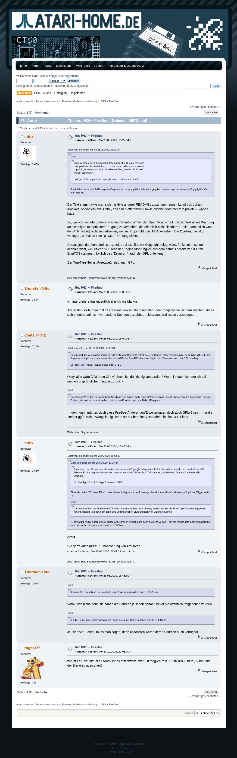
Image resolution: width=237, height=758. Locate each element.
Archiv (98, 65)
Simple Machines (136, 744)
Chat (48, 65)
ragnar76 (32, 648)
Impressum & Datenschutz (126, 65)
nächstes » (213, 106)
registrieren (72, 76)
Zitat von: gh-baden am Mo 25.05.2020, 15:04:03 (94, 456)
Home (23, 65)
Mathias (91, 101)
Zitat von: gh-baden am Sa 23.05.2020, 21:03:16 (94, 149)
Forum (36, 65)
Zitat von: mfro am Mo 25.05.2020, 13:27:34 (91, 348)
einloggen (52, 76)
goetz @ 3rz (35, 335)
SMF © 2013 (117, 744)
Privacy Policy (120, 748)
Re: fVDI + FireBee (89, 136)
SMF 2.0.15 (101, 744)
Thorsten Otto (37, 288)
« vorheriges (198, 106)
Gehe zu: (189, 713)
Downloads (64, 65)
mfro (28, 137)
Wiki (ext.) (83, 65)
